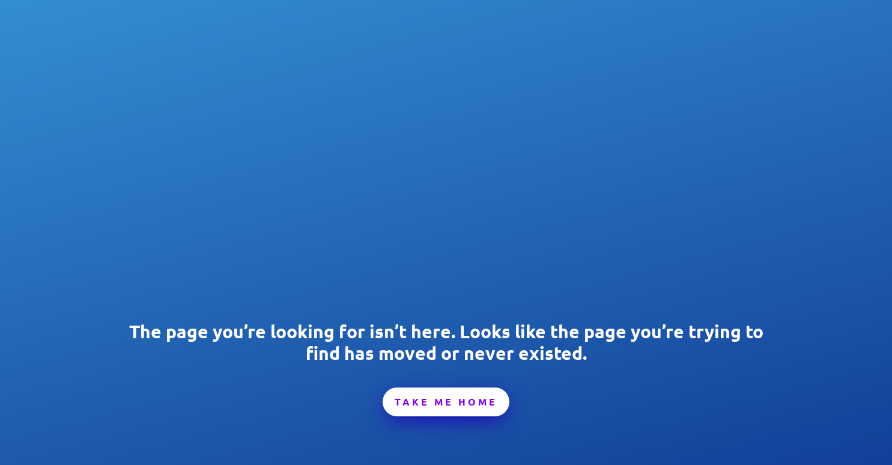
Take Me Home (446, 401)
